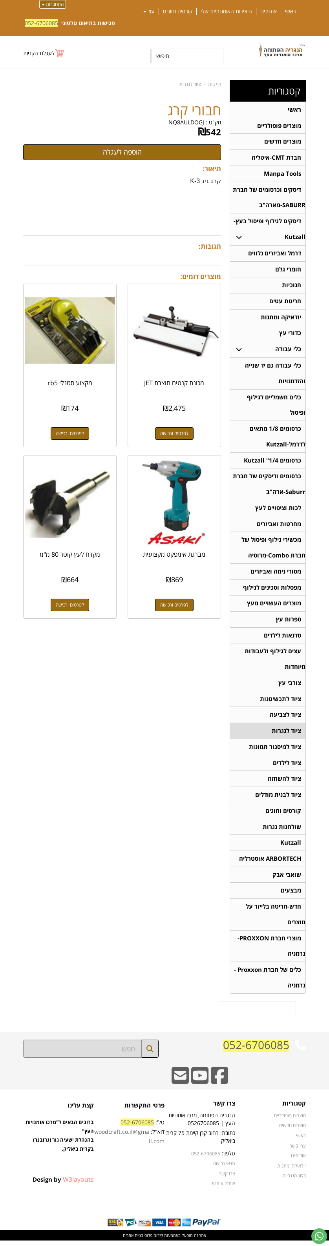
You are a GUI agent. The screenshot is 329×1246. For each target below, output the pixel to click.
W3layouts (78, 1184)
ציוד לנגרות (190, 84)
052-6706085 (41, 23)
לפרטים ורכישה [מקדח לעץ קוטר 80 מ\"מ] (70, 604)
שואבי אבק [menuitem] (286, 879)
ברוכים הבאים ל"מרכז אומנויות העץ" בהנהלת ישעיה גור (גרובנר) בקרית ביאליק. (60, 1150)
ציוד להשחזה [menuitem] (284, 783)
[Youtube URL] (199, 1086)
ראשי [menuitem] (290, 11)
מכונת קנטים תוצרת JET (174, 382)
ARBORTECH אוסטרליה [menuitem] (270, 863)
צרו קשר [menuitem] (298, 1151)
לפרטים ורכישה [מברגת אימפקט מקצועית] (175, 604)
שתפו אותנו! (223, 1189)
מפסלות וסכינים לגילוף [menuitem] (272, 590)
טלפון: (228, 1158)
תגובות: (210, 246)
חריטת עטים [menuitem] (285, 302)
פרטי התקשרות (144, 1111)
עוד (149, 11)
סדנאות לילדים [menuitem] (282, 638)
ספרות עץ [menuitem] (288, 622)
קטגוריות (284, 91)
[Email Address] (180, 1086)
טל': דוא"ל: (129, 1137)
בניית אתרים (133, 1241)
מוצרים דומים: (200, 276)
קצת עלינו (81, 1111)
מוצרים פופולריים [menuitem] (279, 126)
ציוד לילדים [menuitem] (287, 767)
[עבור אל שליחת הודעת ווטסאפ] (319, 1236)
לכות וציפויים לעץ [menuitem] (278, 510)
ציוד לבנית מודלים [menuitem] (278, 799)
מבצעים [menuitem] (291, 895)
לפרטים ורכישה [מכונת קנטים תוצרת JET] (175, 433)
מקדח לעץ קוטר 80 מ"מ (70, 553)
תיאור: (212, 168)
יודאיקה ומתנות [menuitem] (281, 318)
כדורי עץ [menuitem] (290, 334)
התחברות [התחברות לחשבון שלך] (53, 4)
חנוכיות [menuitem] (291, 286)
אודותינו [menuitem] (268, 11)
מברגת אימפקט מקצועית (174, 553)
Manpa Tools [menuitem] (282, 174)
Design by (63, 1184)
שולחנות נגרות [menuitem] (282, 831)
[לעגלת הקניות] (44, 53)
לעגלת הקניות (39, 53)
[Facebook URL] (219, 1086)
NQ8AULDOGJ (186, 122)
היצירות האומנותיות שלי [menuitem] (226, 11)
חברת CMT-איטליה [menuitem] (276, 158)
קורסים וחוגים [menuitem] (177, 11)
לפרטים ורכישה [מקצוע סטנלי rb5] (70, 433)
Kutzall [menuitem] (290, 847)
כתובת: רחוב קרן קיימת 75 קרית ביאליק (200, 1142)
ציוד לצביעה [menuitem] (285, 718)
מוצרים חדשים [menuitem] (282, 142)
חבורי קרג (194, 110)
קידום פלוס (153, 1241)
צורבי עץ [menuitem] (289, 686)
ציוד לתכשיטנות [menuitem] (280, 702)
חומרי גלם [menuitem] (288, 270)
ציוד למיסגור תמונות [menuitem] (275, 751)
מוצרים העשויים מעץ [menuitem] (274, 606)
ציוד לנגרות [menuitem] (286, 734)
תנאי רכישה (224, 1169)
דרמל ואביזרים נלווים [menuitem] (274, 254)
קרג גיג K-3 (205, 181)
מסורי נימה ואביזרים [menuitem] (275, 574)
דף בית (214, 84)
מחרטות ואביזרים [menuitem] (279, 526)
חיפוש (162, 56)
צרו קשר (224, 1109)
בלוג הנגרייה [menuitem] (294, 1181)
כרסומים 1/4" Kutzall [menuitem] (272, 462)
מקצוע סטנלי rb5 (70, 382)
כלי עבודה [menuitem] (288, 350)
